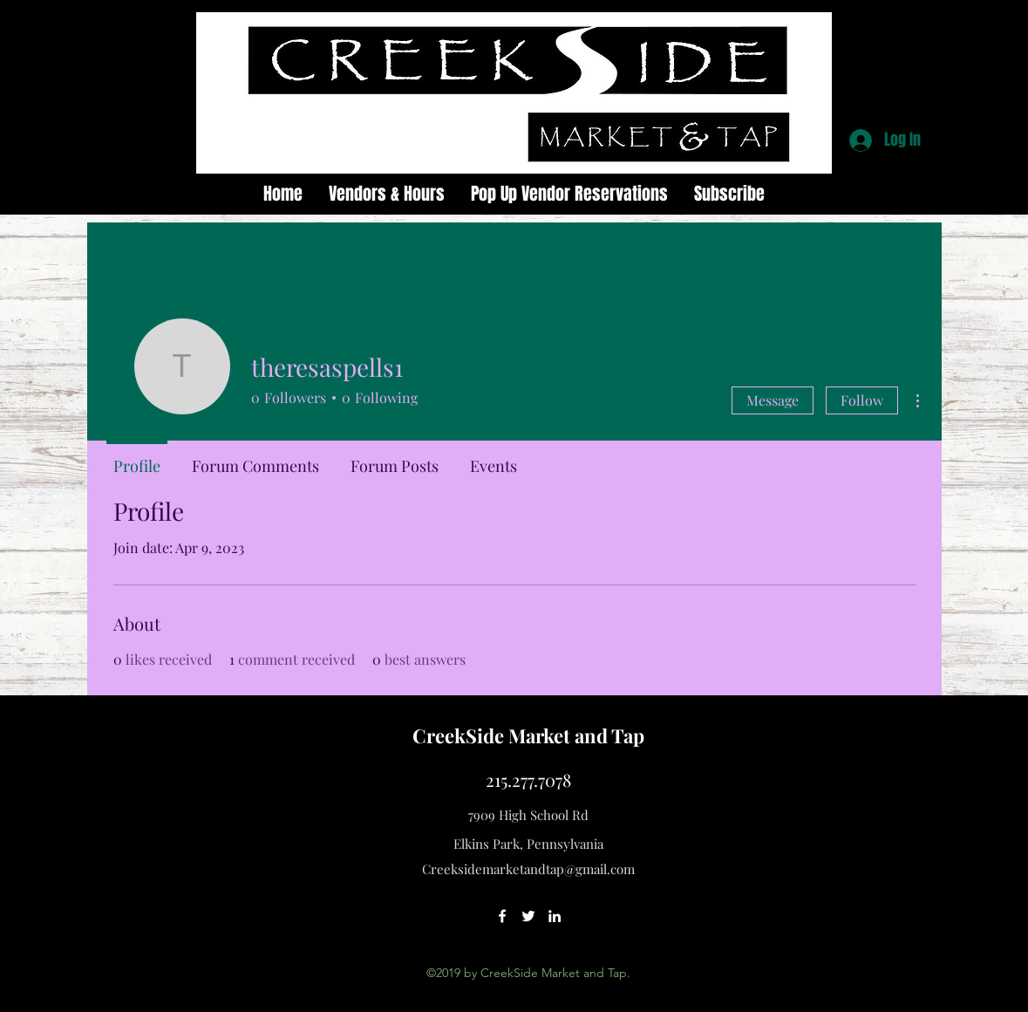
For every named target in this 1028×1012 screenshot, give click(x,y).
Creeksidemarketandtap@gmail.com (528, 869)
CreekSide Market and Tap (528, 735)
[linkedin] (554, 916)
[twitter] (528, 916)
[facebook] (502, 916)
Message (772, 400)
